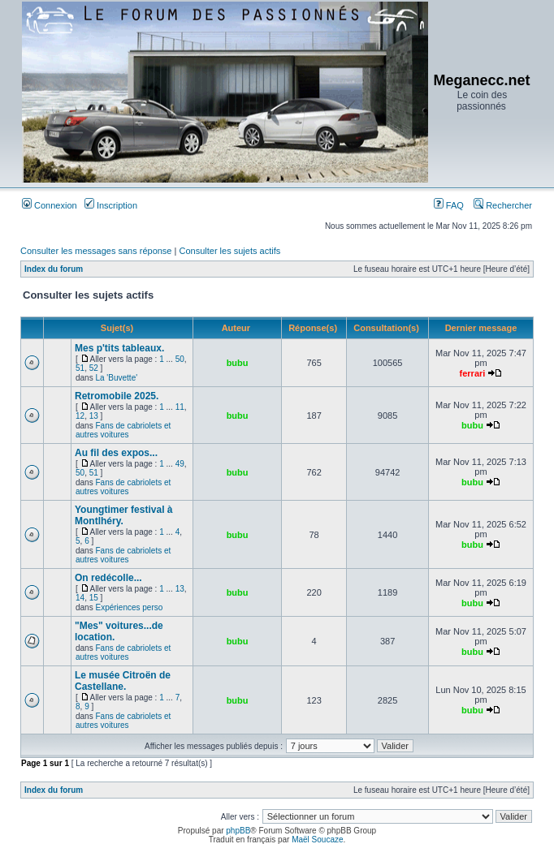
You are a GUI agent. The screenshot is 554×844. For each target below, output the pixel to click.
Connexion (49, 205)
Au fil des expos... (116, 453)
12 (80, 415)
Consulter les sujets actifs (229, 251)
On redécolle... (108, 577)
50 (179, 359)
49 (179, 463)
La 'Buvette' (116, 377)
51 (80, 368)
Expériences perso (128, 607)
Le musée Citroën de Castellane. (123, 681)
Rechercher (503, 205)
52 (93, 368)
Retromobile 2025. (116, 396)
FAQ (449, 205)
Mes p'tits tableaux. (119, 348)
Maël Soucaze (317, 839)
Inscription (110, 205)
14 (80, 597)
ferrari (473, 373)
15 (93, 597)
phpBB (238, 830)
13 (93, 415)
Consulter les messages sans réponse (95, 251)
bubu (238, 363)
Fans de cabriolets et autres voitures (123, 430)
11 (179, 407)
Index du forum (53, 269)
